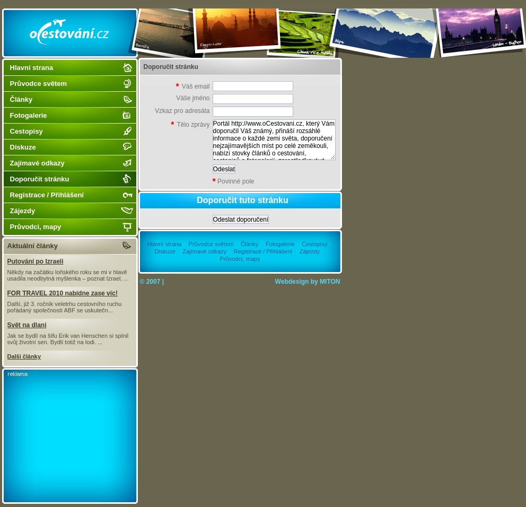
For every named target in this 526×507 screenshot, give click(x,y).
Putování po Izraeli (35, 261)
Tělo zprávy (190, 124)
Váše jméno (192, 98)
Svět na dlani (27, 325)
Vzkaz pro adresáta (182, 111)
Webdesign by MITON (307, 281)
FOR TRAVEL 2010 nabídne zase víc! (62, 293)
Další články (24, 356)
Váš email (193, 86)
